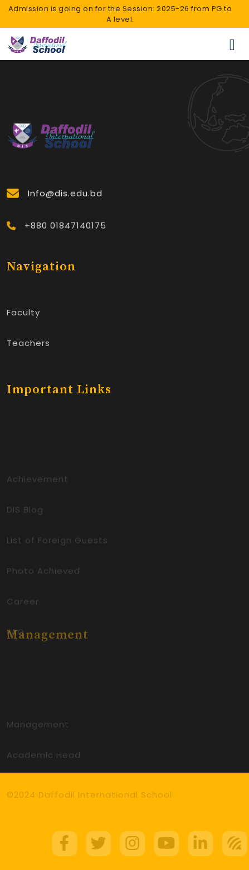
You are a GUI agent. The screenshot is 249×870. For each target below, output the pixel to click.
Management (38, 731)
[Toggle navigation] (232, 44)
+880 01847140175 (65, 229)
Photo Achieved (43, 578)
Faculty (23, 313)
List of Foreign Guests (57, 547)
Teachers (28, 344)
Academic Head (44, 762)
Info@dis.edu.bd (65, 195)
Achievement (38, 486)
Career (23, 608)
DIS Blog (25, 516)
